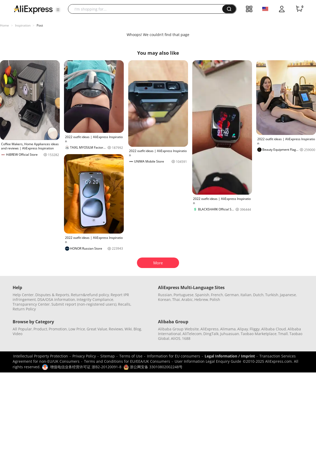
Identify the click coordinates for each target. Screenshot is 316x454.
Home (4, 25)
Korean (164, 299)
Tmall (283, 333)
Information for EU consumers (173, 356)
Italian (245, 294)
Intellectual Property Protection (40, 356)
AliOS (175, 338)
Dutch (258, 294)
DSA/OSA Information (56, 299)
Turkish (271, 294)
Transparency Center (31, 304)
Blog (137, 328)
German (232, 294)
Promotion (58, 328)
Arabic (187, 299)
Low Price (76, 328)
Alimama (228, 328)
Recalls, (124, 304)
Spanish (202, 294)
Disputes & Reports (52, 294)
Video (17, 333)
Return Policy (24, 308)
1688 (186, 338)
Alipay (242, 328)
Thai (176, 299)
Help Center (23, 294)
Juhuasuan (229, 333)
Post (40, 25)
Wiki (128, 328)
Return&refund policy (90, 294)
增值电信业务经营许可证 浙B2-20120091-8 (85, 366)
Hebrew (201, 299)
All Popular (22, 328)
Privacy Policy (84, 356)
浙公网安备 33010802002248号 (153, 366)
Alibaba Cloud (273, 328)
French (217, 294)
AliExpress (209, 328)
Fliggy (255, 328)
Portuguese (184, 294)
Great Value (97, 328)
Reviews (116, 328)
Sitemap (107, 356)
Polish (215, 299)
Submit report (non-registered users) (83, 304)
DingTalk (211, 333)
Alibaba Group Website (178, 328)
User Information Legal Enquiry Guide (208, 361)
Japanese (288, 294)
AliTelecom (192, 333)
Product (40, 328)
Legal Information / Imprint (230, 356)
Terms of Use (130, 356)
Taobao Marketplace (258, 333)
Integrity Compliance (95, 299)
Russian (165, 294)
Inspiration (23, 25)
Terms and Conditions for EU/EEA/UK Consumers (127, 361)
